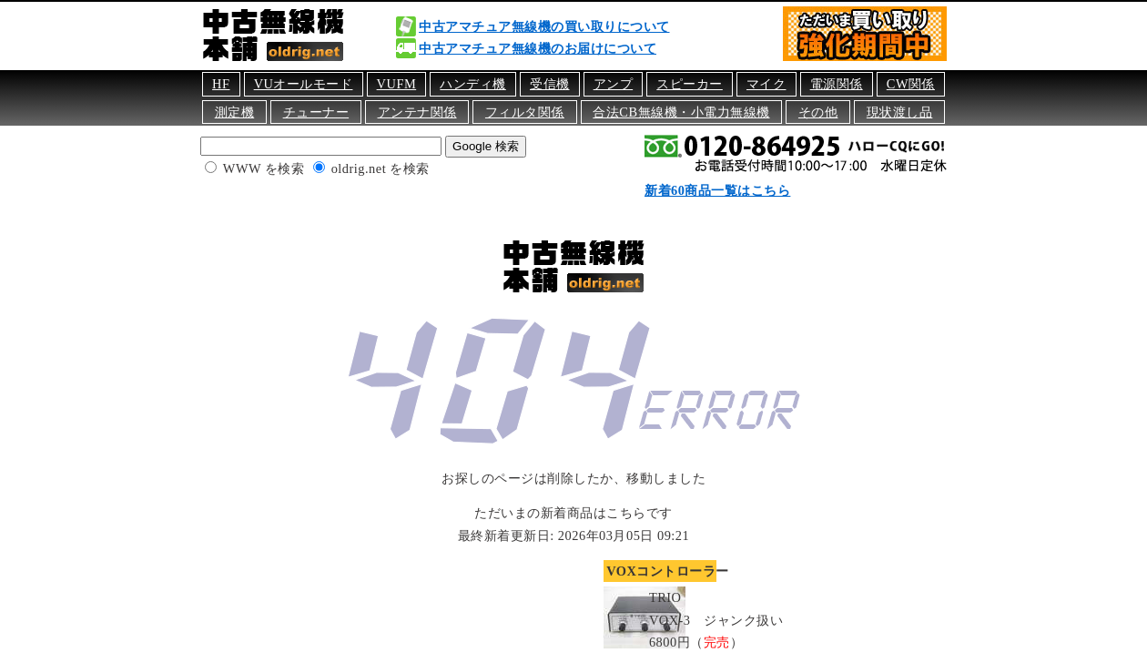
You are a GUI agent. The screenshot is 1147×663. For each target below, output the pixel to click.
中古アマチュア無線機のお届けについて (537, 48)
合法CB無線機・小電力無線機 (681, 112)
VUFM (397, 83)
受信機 (550, 83)
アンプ (614, 83)
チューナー (316, 112)
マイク (766, 83)
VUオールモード (303, 83)
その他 (818, 112)
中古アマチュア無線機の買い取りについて (544, 26)
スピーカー (689, 83)
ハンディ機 (473, 83)
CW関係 (911, 83)
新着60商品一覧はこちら (717, 190)
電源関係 (836, 83)
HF (220, 83)
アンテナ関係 (417, 112)
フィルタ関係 (524, 112)
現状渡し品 (900, 112)
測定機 (235, 112)
